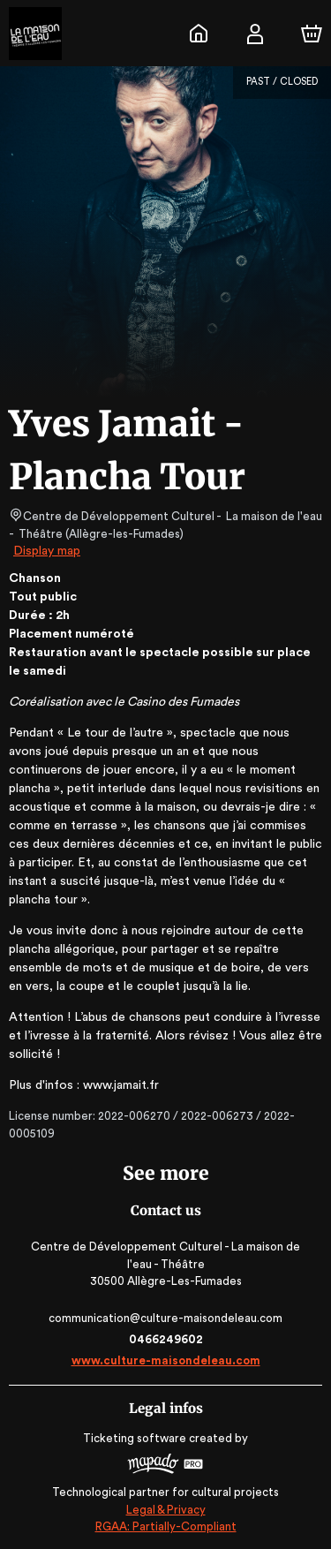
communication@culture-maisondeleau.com (165, 1318)
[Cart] (311, 33)
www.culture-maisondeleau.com (165, 1360)
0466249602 (165, 1339)
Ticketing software (137, 1438)
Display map (47, 551)
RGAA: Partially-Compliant (165, 1526)
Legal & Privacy (165, 1509)
